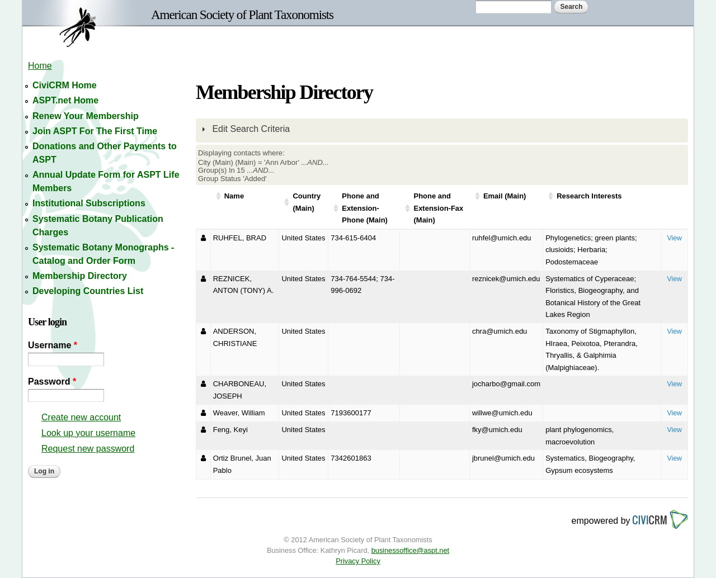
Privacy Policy (358, 561)
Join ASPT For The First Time (94, 131)
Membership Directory (79, 276)
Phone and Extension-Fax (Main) (438, 208)
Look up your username (88, 433)
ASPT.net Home (65, 100)
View (674, 238)
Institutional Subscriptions (88, 203)
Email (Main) (504, 196)
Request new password (87, 448)
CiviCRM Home (64, 85)
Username (52, 345)
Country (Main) (307, 202)
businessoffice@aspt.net (410, 550)
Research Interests (589, 196)
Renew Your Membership (85, 116)
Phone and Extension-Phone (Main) (365, 208)
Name (234, 196)
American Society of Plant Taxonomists (242, 14)
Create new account (81, 417)
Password (52, 381)
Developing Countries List (87, 291)
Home (40, 65)
